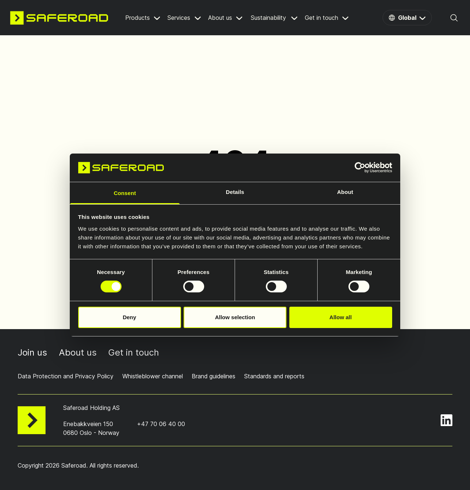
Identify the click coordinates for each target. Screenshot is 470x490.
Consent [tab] (125, 193)
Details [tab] (235, 192)
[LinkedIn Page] (446, 420)
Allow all (340, 317)
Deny (129, 317)
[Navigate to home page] (59, 18)
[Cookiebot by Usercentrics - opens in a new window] (360, 167)
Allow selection (235, 317)
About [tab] (345, 192)
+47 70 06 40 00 (161, 423)
